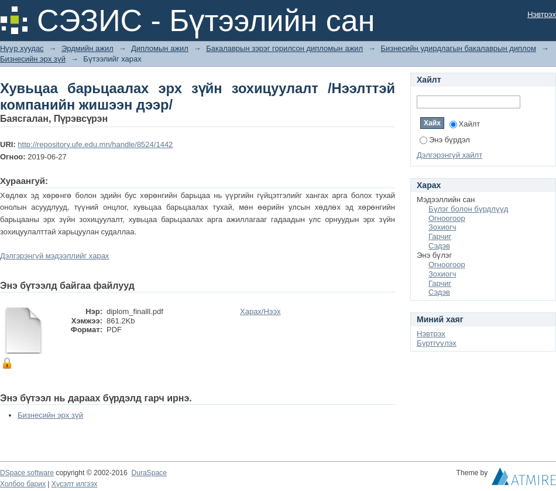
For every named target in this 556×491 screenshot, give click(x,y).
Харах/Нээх (260, 311)
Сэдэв (439, 245)
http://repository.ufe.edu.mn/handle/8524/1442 (95, 144)
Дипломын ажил (159, 48)
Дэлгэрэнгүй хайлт (449, 155)
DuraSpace (148, 473)
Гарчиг (439, 236)
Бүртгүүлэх (437, 343)
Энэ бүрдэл (445, 139)
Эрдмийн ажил (87, 48)
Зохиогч (442, 227)
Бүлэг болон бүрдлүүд (468, 208)
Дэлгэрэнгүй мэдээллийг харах (54, 255)
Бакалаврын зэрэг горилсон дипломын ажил (284, 48)
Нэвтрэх (541, 14)
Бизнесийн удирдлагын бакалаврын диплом (458, 48)
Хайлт (465, 124)
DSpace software (27, 473)
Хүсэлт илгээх (75, 484)
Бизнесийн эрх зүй (33, 58)
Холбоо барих (23, 484)
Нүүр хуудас (22, 48)
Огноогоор (446, 218)
